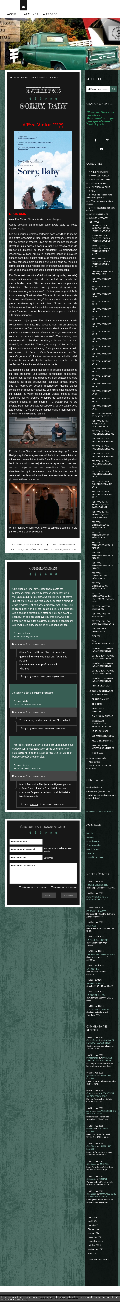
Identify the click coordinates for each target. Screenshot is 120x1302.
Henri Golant (93, 851)
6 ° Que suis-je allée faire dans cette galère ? (99, 197)
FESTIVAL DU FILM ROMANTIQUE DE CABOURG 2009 (100, 516)
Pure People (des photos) (98, 793)
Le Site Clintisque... (95, 789)
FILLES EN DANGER (19, 79)
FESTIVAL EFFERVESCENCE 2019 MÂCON (102, 547)
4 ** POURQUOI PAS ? (99, 188)
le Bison (26, 634)
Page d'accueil (38, 79)
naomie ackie (70, 551)
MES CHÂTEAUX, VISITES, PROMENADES (103, 748)
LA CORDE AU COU (96, 996)
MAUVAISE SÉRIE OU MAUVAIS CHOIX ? (97, 899)
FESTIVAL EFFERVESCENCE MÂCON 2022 (100, 587)
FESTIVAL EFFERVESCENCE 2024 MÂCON (102, 557)
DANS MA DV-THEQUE (102, 717)
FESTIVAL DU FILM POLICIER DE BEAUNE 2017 (102, 496)
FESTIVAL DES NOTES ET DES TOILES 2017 (102, 416)
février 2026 (94, 1231)
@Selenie (90, 1180)
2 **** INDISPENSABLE (34, 546)
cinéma (32, 551)
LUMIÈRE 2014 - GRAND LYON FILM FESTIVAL (103, 681)
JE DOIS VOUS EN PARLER (101, 692)
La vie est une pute (97, 759)
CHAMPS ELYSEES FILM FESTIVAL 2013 (102, 274)
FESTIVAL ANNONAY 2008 (101, 289)
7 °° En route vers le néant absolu (99, 204)
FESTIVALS (94, 223)
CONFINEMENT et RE (98, 215)
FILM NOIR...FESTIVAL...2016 (103, 643)
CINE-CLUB (97, 705)
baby (25, 551)
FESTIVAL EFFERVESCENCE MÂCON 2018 (100, 577)
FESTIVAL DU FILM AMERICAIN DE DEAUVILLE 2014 (100, 425)
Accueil (13, 15)
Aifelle (25, 702)
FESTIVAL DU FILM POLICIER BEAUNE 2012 (103, 433)
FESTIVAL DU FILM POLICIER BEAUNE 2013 (103, 441)
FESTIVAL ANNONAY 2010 (101, 304)
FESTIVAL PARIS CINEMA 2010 (99, 631)
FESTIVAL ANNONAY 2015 (101, 341)
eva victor (42, 551)
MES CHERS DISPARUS (102, 742)
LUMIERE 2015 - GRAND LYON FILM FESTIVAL (103, 651)
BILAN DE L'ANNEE (100, 700)
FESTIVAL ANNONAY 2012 (101, 319)
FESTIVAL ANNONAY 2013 (101, 326)
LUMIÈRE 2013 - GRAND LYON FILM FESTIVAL (103, 673)
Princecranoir (92, 1059)
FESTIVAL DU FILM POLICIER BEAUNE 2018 (103, 448)
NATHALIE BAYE (95, 984)
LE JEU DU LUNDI (100, 732)
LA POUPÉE (92, 970)
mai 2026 (92, 1219)
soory (19, 551)
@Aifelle (33, 730)
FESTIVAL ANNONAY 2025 (101, 408)
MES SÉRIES (94, 763)
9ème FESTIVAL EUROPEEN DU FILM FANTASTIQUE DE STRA (101, 264)
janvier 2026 (94, 1234)
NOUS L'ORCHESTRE (97, 886)
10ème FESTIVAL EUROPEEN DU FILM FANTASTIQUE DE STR (102, 229)
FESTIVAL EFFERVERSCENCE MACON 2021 (100, 526)
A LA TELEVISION (100, 696)
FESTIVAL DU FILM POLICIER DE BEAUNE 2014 (102, 465)
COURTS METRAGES (98, 219)
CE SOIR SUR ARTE (96, 912)
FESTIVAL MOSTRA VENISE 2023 (101, 616)
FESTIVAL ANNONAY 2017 (101, 356)
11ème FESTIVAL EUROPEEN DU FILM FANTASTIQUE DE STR (102, 239)
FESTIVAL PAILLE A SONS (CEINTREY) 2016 (103, 623)
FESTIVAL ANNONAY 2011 (101, 311)
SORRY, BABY (43, 107)
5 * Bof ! (93, 192)
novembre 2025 (95, 1243)
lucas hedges (55, 551)
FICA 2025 (97, 637)
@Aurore (34, 806)
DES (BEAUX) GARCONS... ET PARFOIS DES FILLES (101, 725)
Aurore (26, 766)
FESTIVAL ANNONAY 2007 (101, 281)
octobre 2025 (94, 1246)
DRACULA (53, 79)
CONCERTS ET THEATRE (99, 711)
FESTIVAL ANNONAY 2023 (101, 393)
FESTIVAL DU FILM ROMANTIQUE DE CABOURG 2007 (100, 506)
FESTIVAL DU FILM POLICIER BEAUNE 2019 (103, 456)
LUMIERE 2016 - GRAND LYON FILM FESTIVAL (103, 658)
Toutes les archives (97, 1260)
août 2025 (93, 1255)
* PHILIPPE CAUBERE (98, 173)
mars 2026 (93, 1226)
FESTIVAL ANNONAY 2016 (101, 349)
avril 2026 (92, 1222)
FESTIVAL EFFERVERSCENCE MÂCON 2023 (100, 536)
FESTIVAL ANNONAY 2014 (101, 334)
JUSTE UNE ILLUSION (97, 1010)
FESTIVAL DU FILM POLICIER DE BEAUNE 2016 (102, 485)
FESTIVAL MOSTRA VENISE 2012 (101, 608)
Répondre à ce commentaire (31, 646)
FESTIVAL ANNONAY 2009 (101, 296)
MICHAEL (91, 927)
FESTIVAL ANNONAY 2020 (101, 378)
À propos (50, 15)
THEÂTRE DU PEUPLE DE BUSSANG (99, 768)
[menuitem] (13, 15)
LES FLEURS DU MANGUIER (100, 955)
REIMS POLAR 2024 (101, 687)
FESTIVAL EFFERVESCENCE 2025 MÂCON (102, 567)
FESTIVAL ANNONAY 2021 (101, 386)
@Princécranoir (93, 1041)
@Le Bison (34, 678)
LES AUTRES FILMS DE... (103, 737)
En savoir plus (21, 1299)
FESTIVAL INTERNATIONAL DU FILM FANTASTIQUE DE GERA (103, 599)
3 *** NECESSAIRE (97, 185)
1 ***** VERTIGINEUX (99, 177)
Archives (31, 15)
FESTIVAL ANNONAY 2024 (101, 401)
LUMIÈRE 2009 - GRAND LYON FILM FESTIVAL (103, 666)
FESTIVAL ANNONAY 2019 (101, 371)
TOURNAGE (97, 754)
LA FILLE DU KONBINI (97, 941)
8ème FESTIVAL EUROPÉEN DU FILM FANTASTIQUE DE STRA (101, 251)
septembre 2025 (96, 1250)
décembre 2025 (95, 1238)
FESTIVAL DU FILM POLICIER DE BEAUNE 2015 (102, 475)
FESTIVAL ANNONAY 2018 (101, 363)
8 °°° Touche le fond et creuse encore (101, 210)
